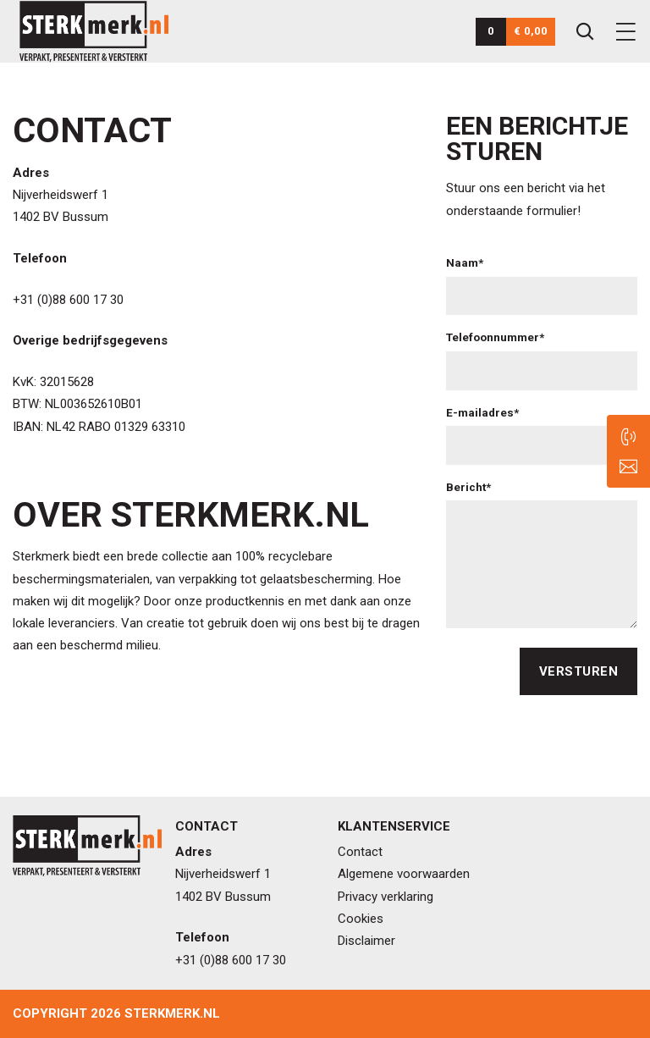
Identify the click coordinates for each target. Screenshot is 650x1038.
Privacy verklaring (385, 896)
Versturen (579, 671)
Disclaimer (366, 940)
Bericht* (468, 487)
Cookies (360, 918)
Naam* (464, 262)
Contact (360, 851)
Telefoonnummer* (495, 337)
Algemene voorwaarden (404, 873)
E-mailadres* (482, 412)
